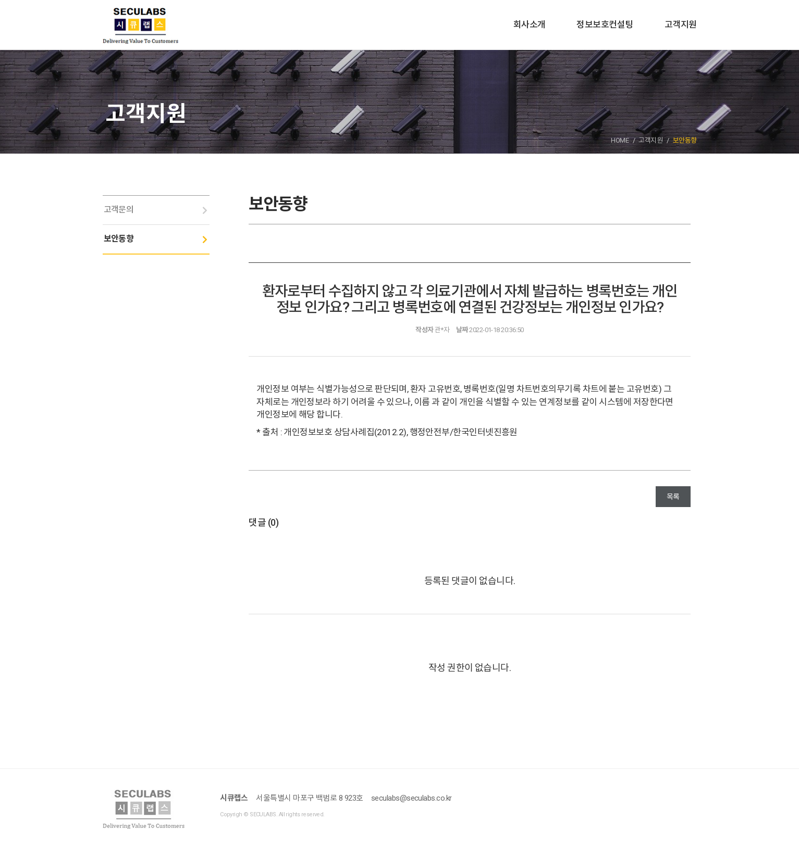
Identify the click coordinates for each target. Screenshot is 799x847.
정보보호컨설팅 (604, 24)
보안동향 (119, 239)
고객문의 (119, 209)
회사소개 (529, 24)
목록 (673, 496)
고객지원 (681, 24)
